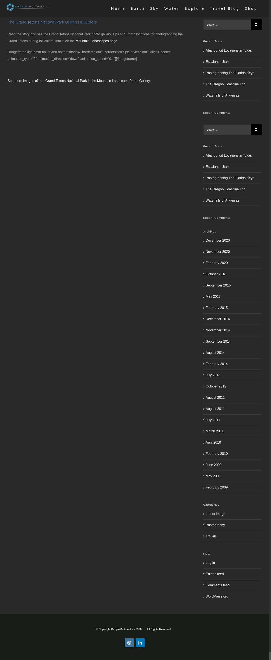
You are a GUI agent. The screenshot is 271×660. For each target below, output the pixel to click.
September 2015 (218, 285)
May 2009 (213, 476)
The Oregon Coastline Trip (226, 84)
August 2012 (215, 397)
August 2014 (215, 352)
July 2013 (213, 375)
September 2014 (218, 341)
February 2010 (217, 453)
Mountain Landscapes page (96, 41)
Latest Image (215, 514)
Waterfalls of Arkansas (222, 95)
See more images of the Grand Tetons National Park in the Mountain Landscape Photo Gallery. (79, 81)
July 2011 (213, 420)
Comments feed (218, 585)
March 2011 (215, 431)
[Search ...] (227, 24)
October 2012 (216, 386)
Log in (210, 563)
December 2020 (218, 240)
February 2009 (217, 487)
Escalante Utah (217, 62)
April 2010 (213, 442)
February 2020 (217, 263)
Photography (215, 525)
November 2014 (218, 330)
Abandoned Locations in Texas (229, 50)
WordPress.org (217, 596)
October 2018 (216, 274)
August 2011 (215, 409)
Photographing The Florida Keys (230, 73)
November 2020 (218, 251)
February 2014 (217, 364)
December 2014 (218, 319)
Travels (211, 536)
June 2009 (214, 465)
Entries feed (215, 574)
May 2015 (213, 296)
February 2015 (217, 308)
